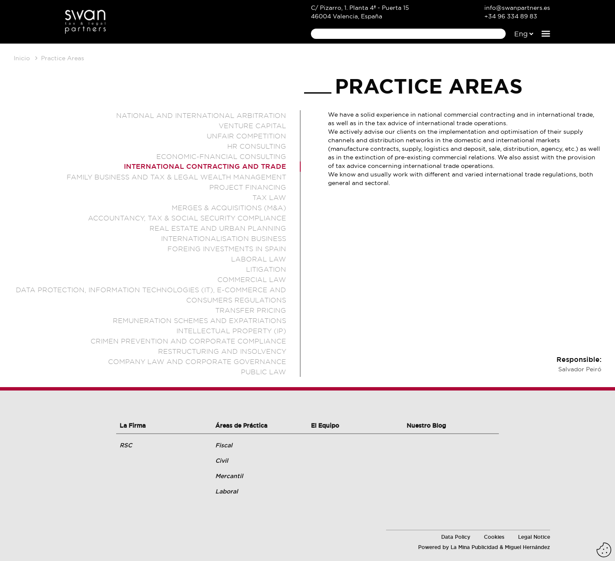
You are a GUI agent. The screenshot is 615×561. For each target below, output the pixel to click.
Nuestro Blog (426, 425)
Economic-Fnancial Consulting (221, 156)
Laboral (226, 491)
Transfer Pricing (250, 310)
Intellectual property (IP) (231, 330)
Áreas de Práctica (241, 425)
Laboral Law (258, 259)
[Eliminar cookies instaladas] (603, 549)
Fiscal (223, 445)
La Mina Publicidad (474, 547)
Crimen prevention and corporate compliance (188, 341)
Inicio (22, 58)
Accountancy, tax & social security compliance (187, 218)
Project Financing (247, 187)
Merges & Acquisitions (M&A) (229, 207)
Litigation (266, 269)
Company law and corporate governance (197, 361)
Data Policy (455, 537)
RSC (126, 445)
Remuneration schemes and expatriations (199, 320)
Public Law (263, 371)
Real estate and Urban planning (217, 228)
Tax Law (269, 197)
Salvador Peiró (579, 369)
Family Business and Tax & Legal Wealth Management (176, 177)
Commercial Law (251, 279)
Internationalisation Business (223, 238)
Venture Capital (252, 125)
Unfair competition (246, 136)
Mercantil (229, 476)
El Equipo (325, 425)
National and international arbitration (201, 115)
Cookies (494, 537)
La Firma (133, 425)
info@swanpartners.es (517, 8)
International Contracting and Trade (205, 166)
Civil (221, 460)
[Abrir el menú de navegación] (546, 33)
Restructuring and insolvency (222, 351)
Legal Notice (534, 537)
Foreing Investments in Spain (226, 248)
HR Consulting (256, 146)
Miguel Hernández (527, 547)
